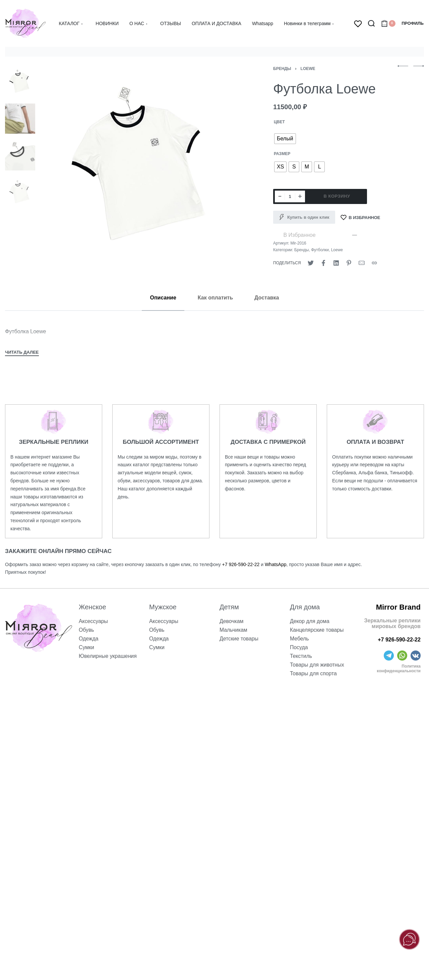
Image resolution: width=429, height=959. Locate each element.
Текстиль (301, 656)
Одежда (89, 638)
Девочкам (232, 621)
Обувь (86, 630)
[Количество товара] (290, 196)
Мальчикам (234, 630)
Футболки (320, 250)
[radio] (285, 139)
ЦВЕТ (279, 122)
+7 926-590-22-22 (241, 564)
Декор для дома (310, 621)
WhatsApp (276, 564)
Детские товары (239, 638)
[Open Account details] (412, 23)
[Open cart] (388, 23)
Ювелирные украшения (108, 656)
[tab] (163, 297)
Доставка (266, 297)
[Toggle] (22, 353)
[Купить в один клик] (304, 217)
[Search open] (371, 23)
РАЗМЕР (282, 153)
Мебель (299, 638)
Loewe (308, 68)
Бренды (282, 68)
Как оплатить (215, 297)
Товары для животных (317, 665)
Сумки (86, 647)
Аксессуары (93, 621)
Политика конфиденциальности (399, 668)
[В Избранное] (360, 217)
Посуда (299, 647)
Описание (163, 297)
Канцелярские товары (317, 630)
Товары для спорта (313, 673)
